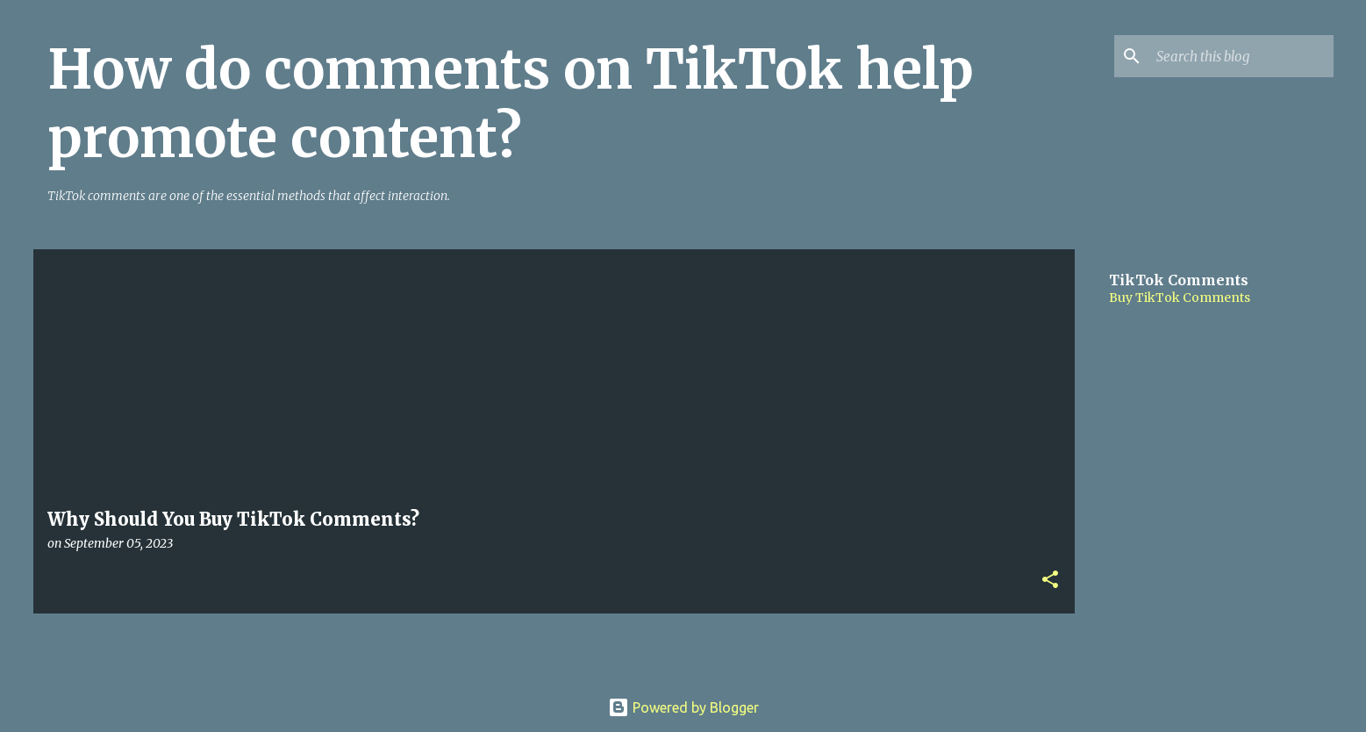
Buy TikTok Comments (1179, 297)
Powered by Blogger (683, 707)
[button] (1050, 580)
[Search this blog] (1241, 56)
